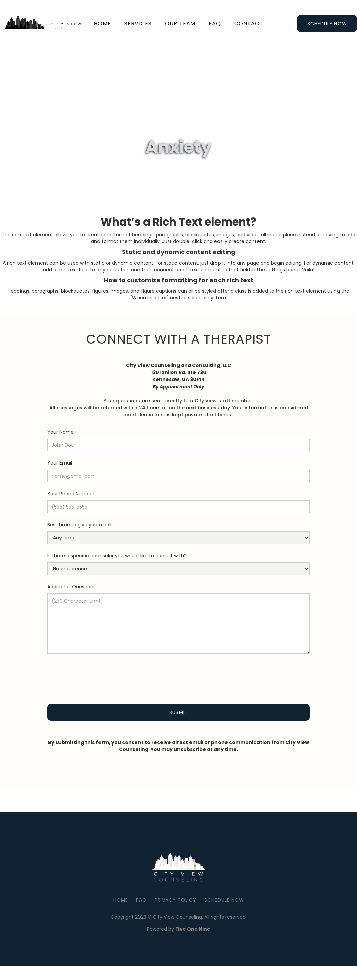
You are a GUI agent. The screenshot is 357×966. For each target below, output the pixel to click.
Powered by (178, 929)
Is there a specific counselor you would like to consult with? (117, 555)
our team (180, 23)
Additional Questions (71, 586)
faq (215, 23)
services (138, 23)
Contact (248, 23)
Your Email (59, 462)
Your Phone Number (70, 493)
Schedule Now (327, 23)
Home (102, 23)
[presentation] (98, 675)
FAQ (141, 900)
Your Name (60, 432)
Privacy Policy (175, 900)
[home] (44, 23)
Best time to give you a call (79, 524)
